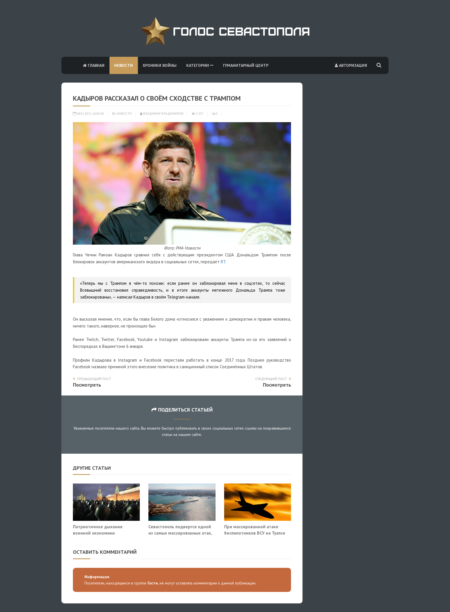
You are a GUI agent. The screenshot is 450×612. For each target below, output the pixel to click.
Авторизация (351, 65)
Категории (199, 65)
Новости (123, 65)
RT (223, 261)
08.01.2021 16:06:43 (88, 114)
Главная (93, 65)
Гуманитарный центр (245, 65)
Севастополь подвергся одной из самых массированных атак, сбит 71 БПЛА (180, 533)
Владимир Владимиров (161, 114)
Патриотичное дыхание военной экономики (98, 530)
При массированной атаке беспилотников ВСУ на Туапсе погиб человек (254, 533)
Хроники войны (159, 65)
